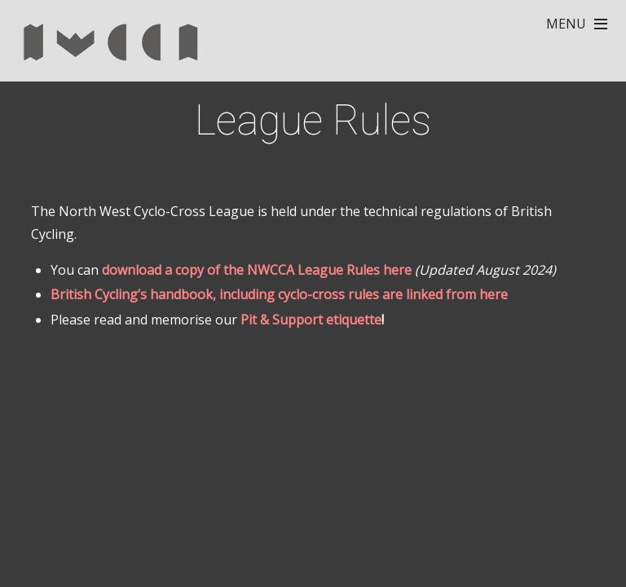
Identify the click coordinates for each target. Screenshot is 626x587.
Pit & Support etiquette (310, 320)
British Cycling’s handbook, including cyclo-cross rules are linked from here (279, 294)
